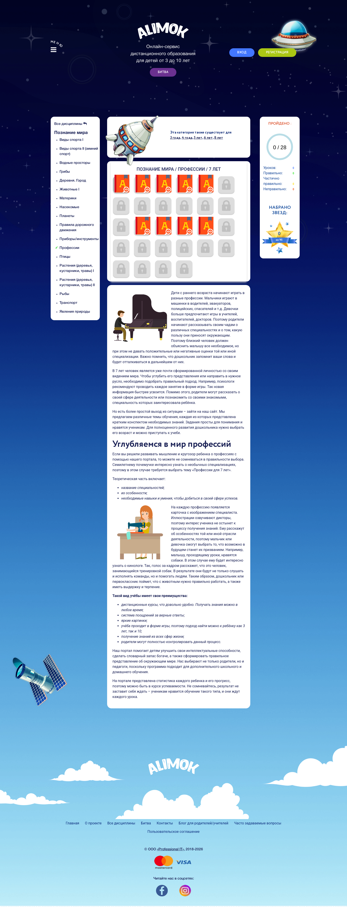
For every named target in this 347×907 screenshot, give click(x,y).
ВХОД (242, 52)
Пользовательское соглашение (173, 831)
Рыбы (64, 294)
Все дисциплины (70, 124)
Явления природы (75, 311)
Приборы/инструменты (79, 239)
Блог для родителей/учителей (203, 823)
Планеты (67, 216)
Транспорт (68, 302)
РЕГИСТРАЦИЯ (277, 52)
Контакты (165, 823)
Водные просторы (75, 163)
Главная (72, 823)
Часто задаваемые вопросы (257, 823)
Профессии (69, 248)
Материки (68, 198)
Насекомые (69, 207)
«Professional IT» (170, 849)
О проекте (93, 823)
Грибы (65, 171)
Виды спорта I (71, 139)
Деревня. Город (73, 180)
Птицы (65, 256)
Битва (146, 823)
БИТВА (163, 72)
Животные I (69, 189)
